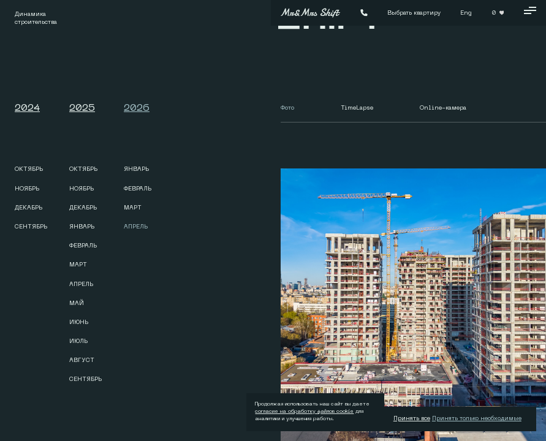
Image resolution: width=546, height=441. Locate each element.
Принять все (411, 418)
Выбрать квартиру (414, 12)
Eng (466, 12)
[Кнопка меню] (530, 13)
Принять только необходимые (476, 418)
